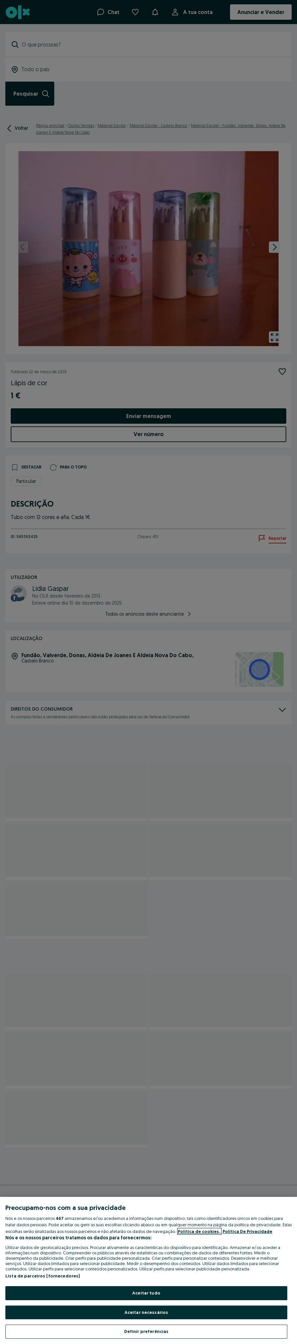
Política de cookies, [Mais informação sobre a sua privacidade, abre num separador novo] (199, 1231)
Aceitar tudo (146, 1293)
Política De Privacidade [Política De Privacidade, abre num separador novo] (247, 1231)
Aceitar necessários (146, 1312)
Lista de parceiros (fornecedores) (42, 1275)
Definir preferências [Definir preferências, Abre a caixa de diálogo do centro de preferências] (146, 1331)
